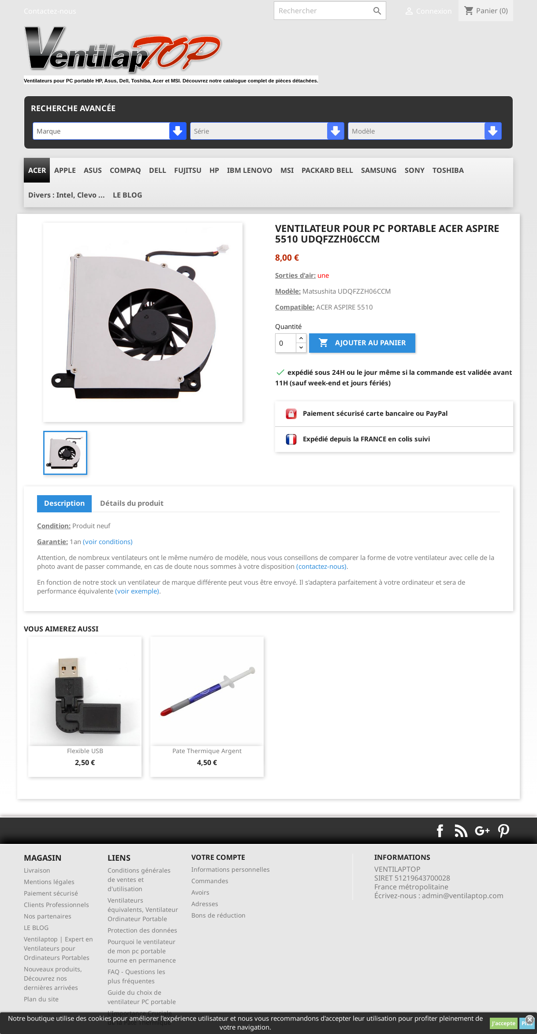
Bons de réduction (218, 915)
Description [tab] (64, 503)
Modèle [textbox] (363, 131)
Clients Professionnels (56, 904)
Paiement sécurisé (51, 893)
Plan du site (41, 999)
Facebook (440, 831)
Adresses (204, 904)
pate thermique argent (207, 751)
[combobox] (109, 131)
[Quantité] (285, 343)
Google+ (482, 831)
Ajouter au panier (362, 343)
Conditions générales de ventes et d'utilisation (139, 879)
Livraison (37, 870)
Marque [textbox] (48, 131)
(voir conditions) (108, 541)
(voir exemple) (137, 590)
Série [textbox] (201, 131)
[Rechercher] (330, 10)
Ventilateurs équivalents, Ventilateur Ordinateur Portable (143, 909)
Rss (461, 831)
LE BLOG (36, 927)
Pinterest (503, 831)
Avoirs (200, 892)
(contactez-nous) (321, 566)
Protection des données (142, 930)
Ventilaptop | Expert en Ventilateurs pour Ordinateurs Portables (58, 948)
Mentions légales (49, 881)
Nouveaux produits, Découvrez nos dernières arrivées (53, 978)
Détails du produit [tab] (132, 503)
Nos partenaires (47, 916)
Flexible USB (85, 751)
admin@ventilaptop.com (462, 895)
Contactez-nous (50, 11)
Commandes (209, 881)
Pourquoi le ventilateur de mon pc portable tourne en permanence (142, 950)
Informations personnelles (230, 869)
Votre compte (218, 857)
